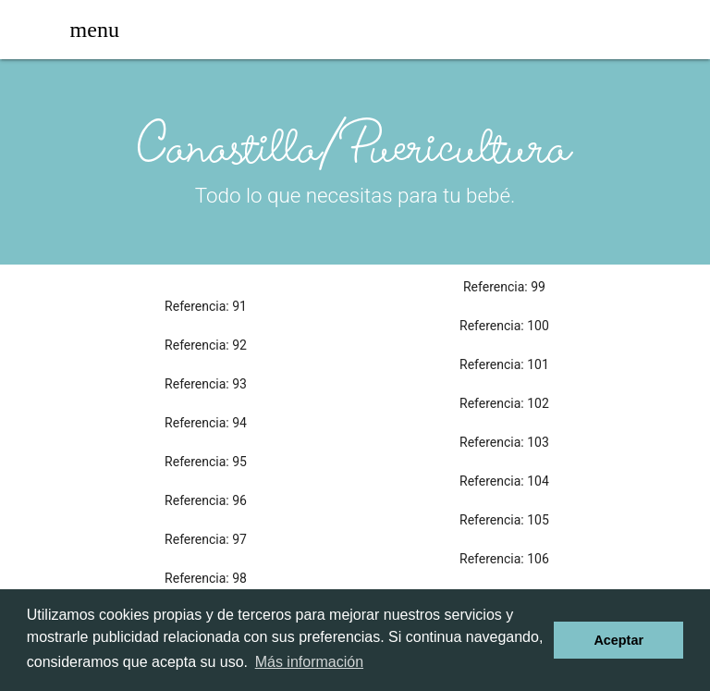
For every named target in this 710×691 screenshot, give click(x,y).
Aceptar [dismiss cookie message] (618, 640)
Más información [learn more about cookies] (309, 662)
